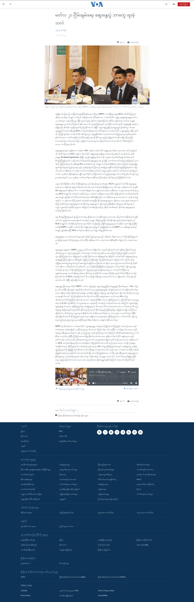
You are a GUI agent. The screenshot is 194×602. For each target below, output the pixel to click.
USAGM (24, 591)
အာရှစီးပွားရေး (103, 484)
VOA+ (23, 577)
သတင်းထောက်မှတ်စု (28, 489)
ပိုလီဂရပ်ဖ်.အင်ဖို (103, 545)
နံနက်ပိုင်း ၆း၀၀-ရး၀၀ (28, 526)
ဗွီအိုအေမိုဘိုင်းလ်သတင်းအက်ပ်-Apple (72, 577)
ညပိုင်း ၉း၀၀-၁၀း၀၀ (66, 526)
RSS (60, 431)
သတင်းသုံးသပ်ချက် (27, 474)
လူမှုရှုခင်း (62, 499)
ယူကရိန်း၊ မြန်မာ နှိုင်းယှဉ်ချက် (69, 489)
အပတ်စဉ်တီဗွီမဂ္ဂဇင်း (28, 550)
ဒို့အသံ (139, 489)
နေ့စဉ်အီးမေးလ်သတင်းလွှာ (68, 441)
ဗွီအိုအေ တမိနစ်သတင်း (144, 540)
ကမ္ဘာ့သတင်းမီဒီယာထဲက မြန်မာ (31, 494)
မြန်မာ (23, 431)
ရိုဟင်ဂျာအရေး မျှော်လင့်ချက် (108, 499)
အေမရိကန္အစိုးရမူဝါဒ (66, 595)
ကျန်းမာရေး (102, 489)
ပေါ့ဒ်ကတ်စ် (63, 436)
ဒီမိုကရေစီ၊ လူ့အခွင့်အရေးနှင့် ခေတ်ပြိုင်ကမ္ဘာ (35, 469)
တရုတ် (23, 446)
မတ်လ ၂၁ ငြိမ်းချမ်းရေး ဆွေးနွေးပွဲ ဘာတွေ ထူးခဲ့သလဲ (109, 372)
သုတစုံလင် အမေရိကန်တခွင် (146, 474)
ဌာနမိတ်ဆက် (25, 563)
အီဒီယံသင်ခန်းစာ (26, 513)
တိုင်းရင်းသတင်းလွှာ (143, 464)
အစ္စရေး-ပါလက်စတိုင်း (28, 451)
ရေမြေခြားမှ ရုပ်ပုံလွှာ (105, 540)
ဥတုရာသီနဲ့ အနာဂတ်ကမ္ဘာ (68, 469)
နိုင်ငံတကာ (24, 436)
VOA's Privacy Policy (106, 591)
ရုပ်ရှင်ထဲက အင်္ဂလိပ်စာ (106, 513)
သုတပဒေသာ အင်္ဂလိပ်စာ (145, 513)
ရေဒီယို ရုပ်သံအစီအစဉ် (29, 545)
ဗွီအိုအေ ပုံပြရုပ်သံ (104, 550)
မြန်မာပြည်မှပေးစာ (104, 464)
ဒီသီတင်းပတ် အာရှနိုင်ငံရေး (107, 479)
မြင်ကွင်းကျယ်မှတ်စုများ (106, 469)
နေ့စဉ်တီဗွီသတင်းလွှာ (28, 540)
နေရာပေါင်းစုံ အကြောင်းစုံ (145, 484)
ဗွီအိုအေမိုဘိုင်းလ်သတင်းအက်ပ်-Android (111, 577)
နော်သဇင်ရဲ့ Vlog (142, 545)
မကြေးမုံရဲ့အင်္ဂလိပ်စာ (66, 513)
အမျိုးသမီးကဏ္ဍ (103, 494)
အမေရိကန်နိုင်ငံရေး (27, 484)
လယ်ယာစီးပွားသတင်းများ (68, 484)
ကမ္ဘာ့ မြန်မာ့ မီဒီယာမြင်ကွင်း (30, 499)
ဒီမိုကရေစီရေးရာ (26, 479)
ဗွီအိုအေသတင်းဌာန (98, 375)
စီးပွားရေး (62, 474)
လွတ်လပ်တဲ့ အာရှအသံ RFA (69, 591)
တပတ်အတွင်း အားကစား (67, 479)
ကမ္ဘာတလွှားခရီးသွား (105, 474)
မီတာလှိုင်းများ (64, 563)
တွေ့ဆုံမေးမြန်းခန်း (65, 550)
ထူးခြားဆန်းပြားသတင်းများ (68, 494)
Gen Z (139, 479)
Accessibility (102, 595)
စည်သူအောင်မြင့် (60, 30)
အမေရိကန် (24, 441)
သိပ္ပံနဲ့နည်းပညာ (64, 464)
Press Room (25, 595)
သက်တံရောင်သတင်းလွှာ (145, 494)
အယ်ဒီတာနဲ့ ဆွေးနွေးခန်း (29, 464)
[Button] (121, 42)
